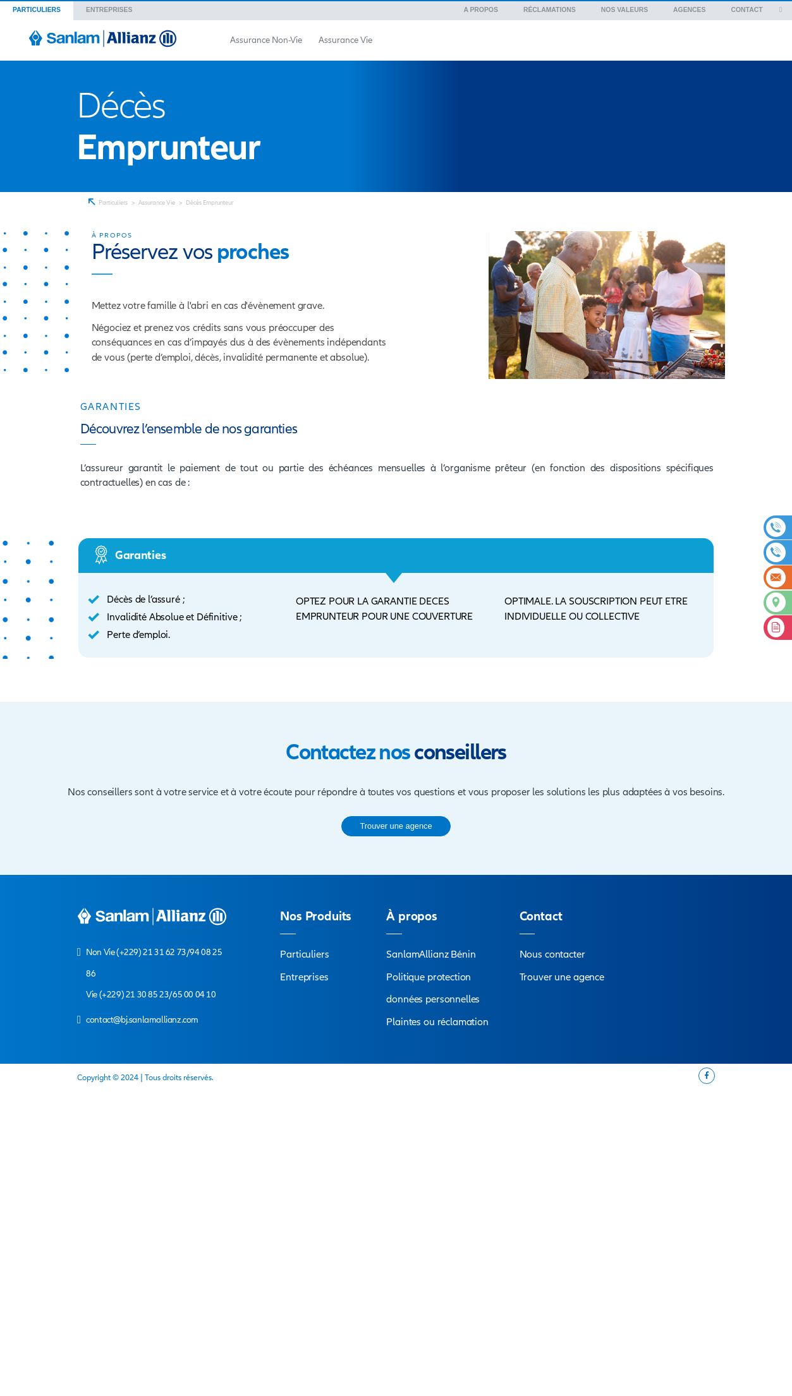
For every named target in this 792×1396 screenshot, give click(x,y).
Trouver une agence (562, 977)
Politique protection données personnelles (433, 988)
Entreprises (304, 977)
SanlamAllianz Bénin (430, 954)
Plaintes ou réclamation (437, 1022)
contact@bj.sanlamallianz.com (142, 1019)
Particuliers (113, 202)
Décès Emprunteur (209, 202)
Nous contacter (552, 954)
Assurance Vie (156, 202)
